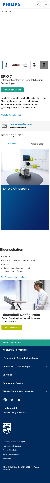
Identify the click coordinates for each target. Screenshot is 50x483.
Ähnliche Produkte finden (12, 115)
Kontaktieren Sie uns (12, 90)
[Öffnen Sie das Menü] (46, 4)
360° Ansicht (13, 144)
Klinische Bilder (37, 144)
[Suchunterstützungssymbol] (38, 4)
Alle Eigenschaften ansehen (13, 277)
